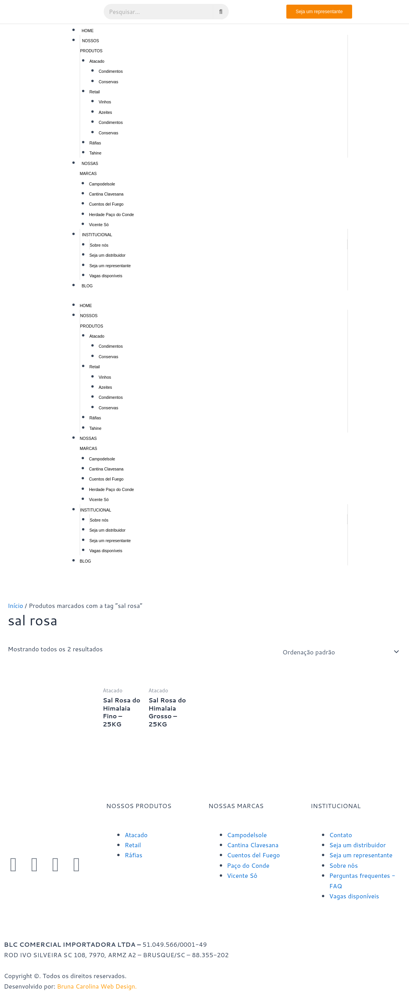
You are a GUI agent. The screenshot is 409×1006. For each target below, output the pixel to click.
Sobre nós (99, 245)
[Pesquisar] (221, 11)
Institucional (97, 235)
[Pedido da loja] (339, 651)
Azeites (105, 112)
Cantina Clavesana (106, 194)
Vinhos (105, 102)
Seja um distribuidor (107, 255)
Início (15, 605)
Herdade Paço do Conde (111, 214)
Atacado (96, 61)
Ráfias (95, 143)
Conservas (108, 81)
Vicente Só (99, 224)
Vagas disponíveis (105, 275)
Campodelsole (102, 184)
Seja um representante (110, 265)
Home (88, 31)
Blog (87, 286)
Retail (94, 91)
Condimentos (111, 71)
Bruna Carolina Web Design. (98, 986)
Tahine (95, 153)
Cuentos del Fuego (106, 204)
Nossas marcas (89, 168)
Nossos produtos (91, 46)
